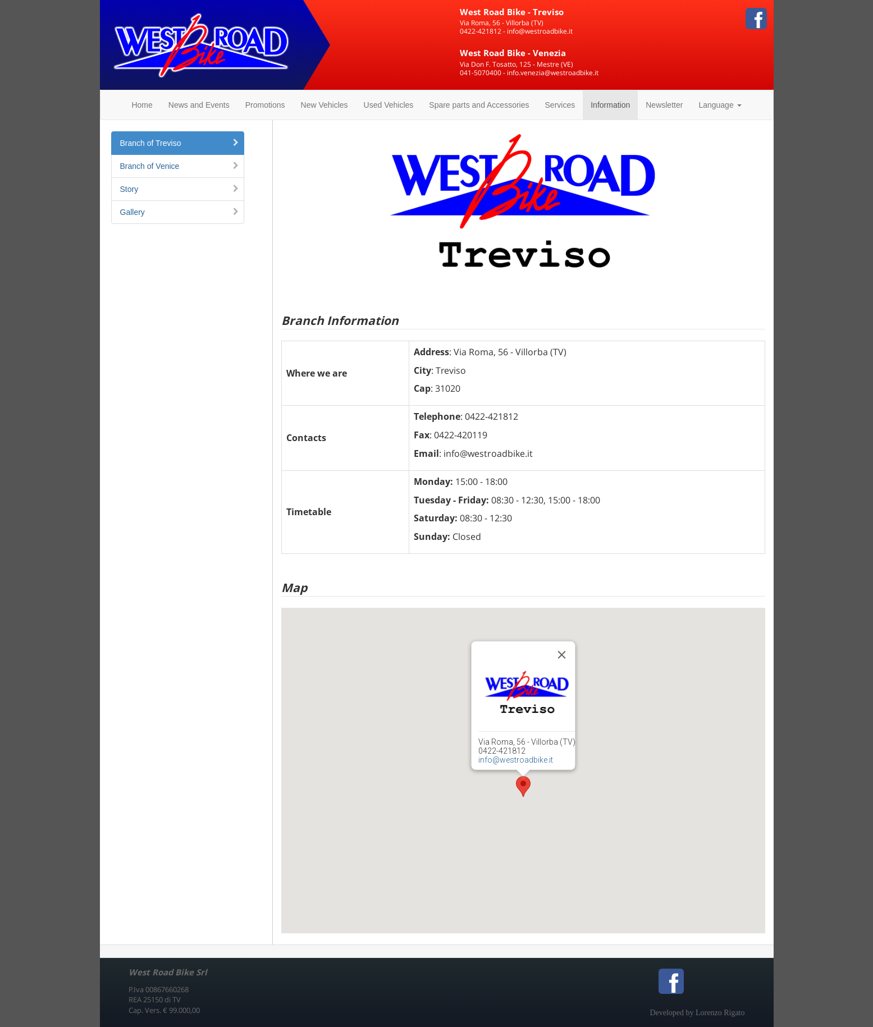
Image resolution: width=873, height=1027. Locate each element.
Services (560, 104)
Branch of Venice (179, 166)
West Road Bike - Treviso (512, 11)
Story (179, 189)
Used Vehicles (389, 104)
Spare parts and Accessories (479, 104)
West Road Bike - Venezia (513, 52)
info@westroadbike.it (540, 31)
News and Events (199, 104)
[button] (523, 786)
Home (141, 104)
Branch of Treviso (179, 143)
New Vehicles (324, 104)
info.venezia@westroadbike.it (552, 72)
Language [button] (719, 104)
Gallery (179, 212)
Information (610, 104)
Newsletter (664, 104)
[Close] (561, 654)
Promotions (265, 104)
